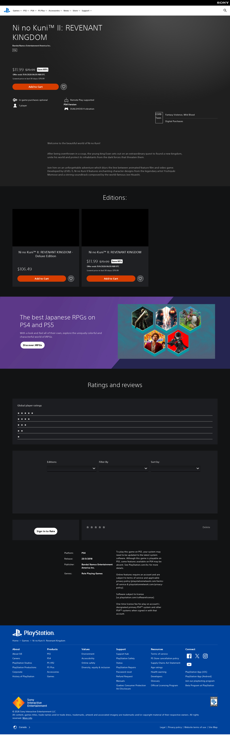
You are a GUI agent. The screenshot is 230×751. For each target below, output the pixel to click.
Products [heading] (52, 649)
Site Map (213, 727)
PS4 (32, 10)
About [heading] (16, 649)
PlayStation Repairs (126, 667)
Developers (156, 676)
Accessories (54, 10)
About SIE (17, 653)
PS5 (25, 10)
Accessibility (88, 658)
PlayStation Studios (22, 662)
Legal (163, 727)
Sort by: (155, 461)
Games (16, 10)
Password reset (124, 671)
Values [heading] (86, 649)
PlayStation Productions (24, 667)
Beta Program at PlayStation (199, 685)
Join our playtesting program (200, 680)
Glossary (155, 680)
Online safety (88, 662)
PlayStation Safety (125, 658)
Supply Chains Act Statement (165, 662)
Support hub (122, 653)
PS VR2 (50, 662)
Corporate (17, 671)
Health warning (158, 671)
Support (85, 10)
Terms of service (159, 653)
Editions (52, 461)
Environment (88, 653)
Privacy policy (175, 727)
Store (75, 10)
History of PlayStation (23, 676)
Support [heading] (121, 649)
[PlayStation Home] (7, 10)
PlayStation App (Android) (198, 676)
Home (15, 640)
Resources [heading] (157, 649)
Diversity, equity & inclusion (96, 667)
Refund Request (124, 676)
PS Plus (41, 10)
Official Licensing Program (164, 685)
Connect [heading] (190, 649)
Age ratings (157, 667)
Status (119, 662)
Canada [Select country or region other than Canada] (21, 727)
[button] (32, 345)
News (66, 10)
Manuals (120, 680)
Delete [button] (206, 527)
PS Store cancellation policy (165, 658)
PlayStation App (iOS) (196, 671)
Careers (16, 658)
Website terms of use (195, 727)
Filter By (103, 461)
